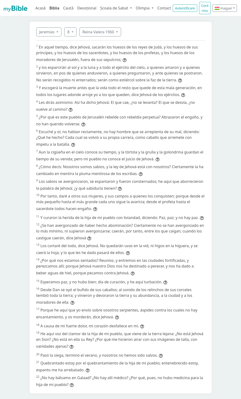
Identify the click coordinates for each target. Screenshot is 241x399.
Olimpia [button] (143, 8)
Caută (68, 8)
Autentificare (185, 8)
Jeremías (47, 32)
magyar (223, 8)
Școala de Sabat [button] (114, 8)
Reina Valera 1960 (98, 32)
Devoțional (86, 8)
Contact (164, 8)
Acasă (40, 8)
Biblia (54, 8)
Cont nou (205, 8)
